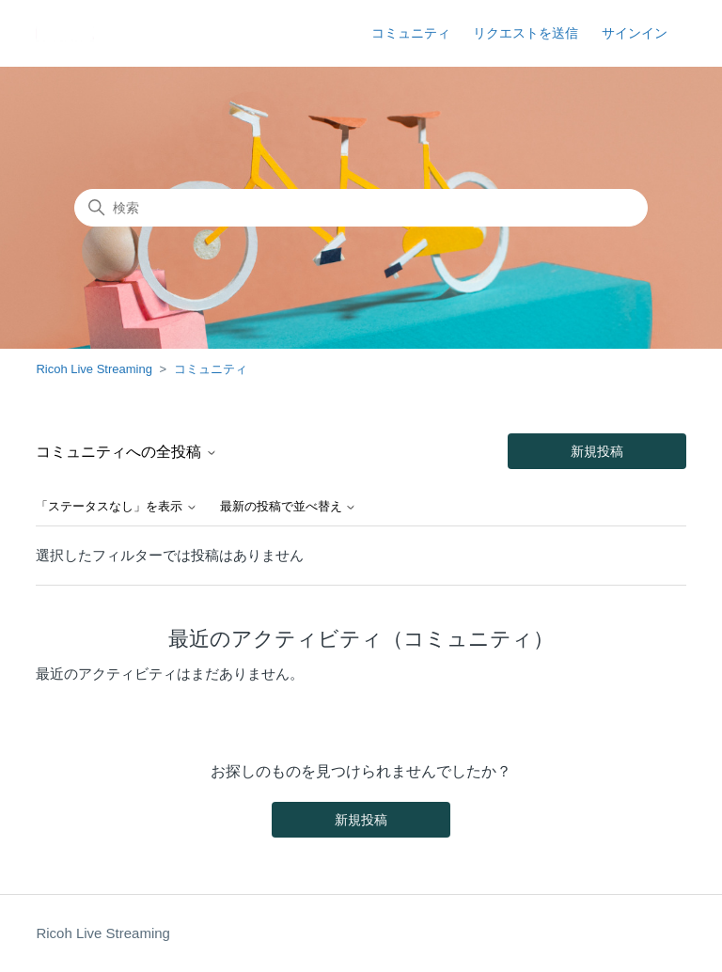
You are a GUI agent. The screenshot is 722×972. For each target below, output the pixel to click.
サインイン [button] (634, 32)
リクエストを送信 (525, 32)
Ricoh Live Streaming (94, 369)
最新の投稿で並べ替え (288, 506)
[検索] (361, 208)
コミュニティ (410, 32)
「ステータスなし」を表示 (116, 506)
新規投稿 (597, 451)
